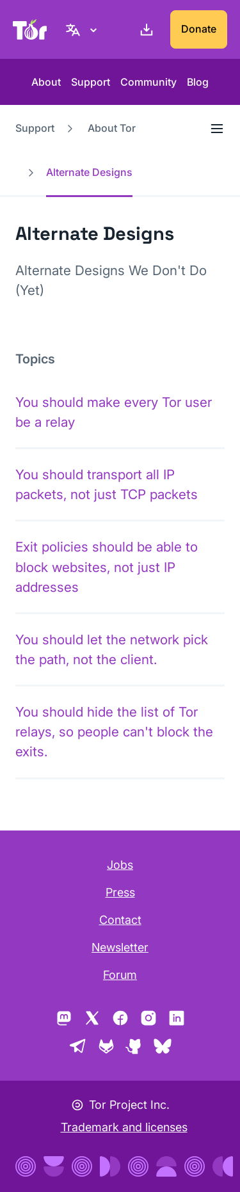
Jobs (120, 864)
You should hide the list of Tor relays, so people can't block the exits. (114, 731)
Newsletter (120, 947)
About (46, 81)
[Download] (144, 29)
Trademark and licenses (124, 1127)
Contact (120, 919)
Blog (198, 81)
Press (120, 892)
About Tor (112, 128)
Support (90, 81)
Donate (198, 28)
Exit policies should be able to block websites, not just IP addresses (106, 566)
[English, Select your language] (83, 29)
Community (148, 81)
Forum (120, 974)
